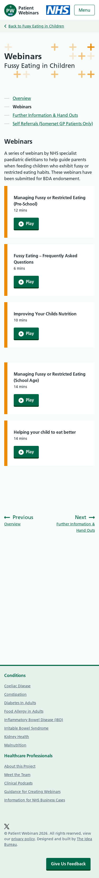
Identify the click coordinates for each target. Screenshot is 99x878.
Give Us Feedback (68, 863)
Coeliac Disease (17, 686)
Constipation (15, 694)
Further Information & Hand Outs (45, 115)
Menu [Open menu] (84, 10)
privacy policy (23, 839)
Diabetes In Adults (20, 702)
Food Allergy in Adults (23, 711)
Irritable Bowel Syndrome (26, 728)
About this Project (19, 766)
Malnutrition (15, 745)
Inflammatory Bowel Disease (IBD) (33, 719)
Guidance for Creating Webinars (32, 791)
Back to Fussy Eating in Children (36, 26)
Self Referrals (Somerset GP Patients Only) (53, 123)
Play (26, 224)
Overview (22, 98)
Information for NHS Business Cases (34, 800)
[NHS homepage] (58, 10)
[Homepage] (21, 10)
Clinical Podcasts (18, 783)
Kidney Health (16, 736)
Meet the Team (17, 774)
